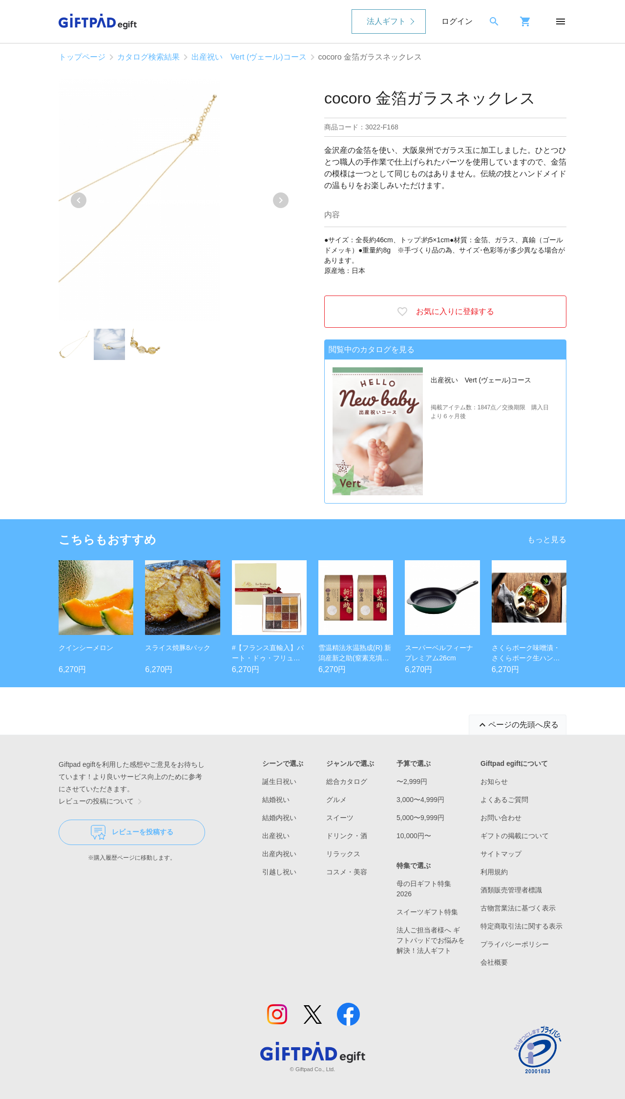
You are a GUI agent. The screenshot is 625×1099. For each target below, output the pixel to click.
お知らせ (494, 781)
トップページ (82, 57)
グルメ (336, 799)
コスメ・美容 (346, 872)
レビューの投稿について (102, 801)
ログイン (457, 21)
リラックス (343, 854)
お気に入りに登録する (445, 311)
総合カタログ (346, 781)
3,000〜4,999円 (420, 799)
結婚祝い (276, 799)
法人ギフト (386, 21)
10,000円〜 (413, 836)
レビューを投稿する (132, 832)
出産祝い (276, 836)
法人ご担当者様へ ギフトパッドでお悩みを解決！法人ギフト (430, 940)
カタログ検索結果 (148, 57)
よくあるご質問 (504, 799)
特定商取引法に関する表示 (521, 926)
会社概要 (494, 962)
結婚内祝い (279, 818)
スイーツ (340, 818)
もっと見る (546, 539)
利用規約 (494, 872)
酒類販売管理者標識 (511, 890)
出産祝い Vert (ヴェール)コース (249, 57)
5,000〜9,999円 (420, 818)
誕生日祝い (279, 781)
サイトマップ (500, 854)
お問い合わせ (500, 818)
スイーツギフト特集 (427, 912)
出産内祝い (279, 854)
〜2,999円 (411, 781)
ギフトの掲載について (514, 836)
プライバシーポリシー (514, 944)
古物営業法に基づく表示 (518, 908)
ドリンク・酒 (346, 836)
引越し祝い (279, 872)
